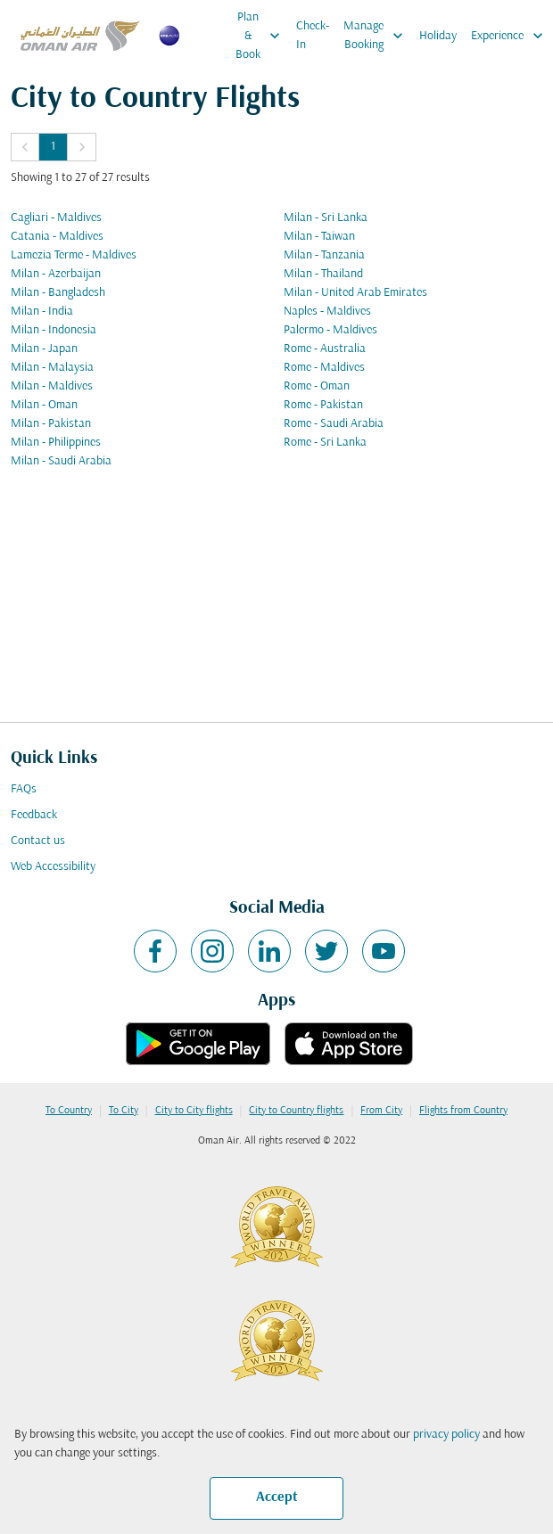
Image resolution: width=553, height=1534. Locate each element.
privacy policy (446, 1434)
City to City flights (194, 1110)
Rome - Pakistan (323, 405)
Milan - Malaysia (52, 367)
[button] (25, 147)
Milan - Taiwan (319, 236)
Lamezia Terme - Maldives (73, 255)
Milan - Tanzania (324, 255)
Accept (277, 1497)
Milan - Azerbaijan (56, 274)
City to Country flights (296, 1110)
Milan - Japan (44, 349)
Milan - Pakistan (51, 424)
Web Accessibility (53, 867)
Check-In (312, 36)
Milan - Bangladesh (58, 292)
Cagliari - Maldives (56, 218)
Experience (511, 36)
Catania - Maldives (57, 236)
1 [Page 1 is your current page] (53, 146)
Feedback (34, 815)
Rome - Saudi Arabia (334, 424)
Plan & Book (262, 36)
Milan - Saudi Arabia (61, 461)
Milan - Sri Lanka (325, 218)
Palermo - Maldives (330, 330)
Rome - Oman (317, 386)
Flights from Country (463, 1110)
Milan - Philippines (56, 442)
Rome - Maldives (324, 367)
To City (123, 1110)
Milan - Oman (44, 405)
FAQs (24, 789)
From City (381, 1110)
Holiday (438, 36)
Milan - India (42, 311)
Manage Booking (377, 36)
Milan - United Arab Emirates (355, 292)
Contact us (38, 841)
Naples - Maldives (327, 311)
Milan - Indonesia (53, 330)
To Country (68, 1110)
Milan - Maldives (52, 386)
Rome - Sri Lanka (325, 442)
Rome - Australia (325, 349)
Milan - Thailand (323, 274)
